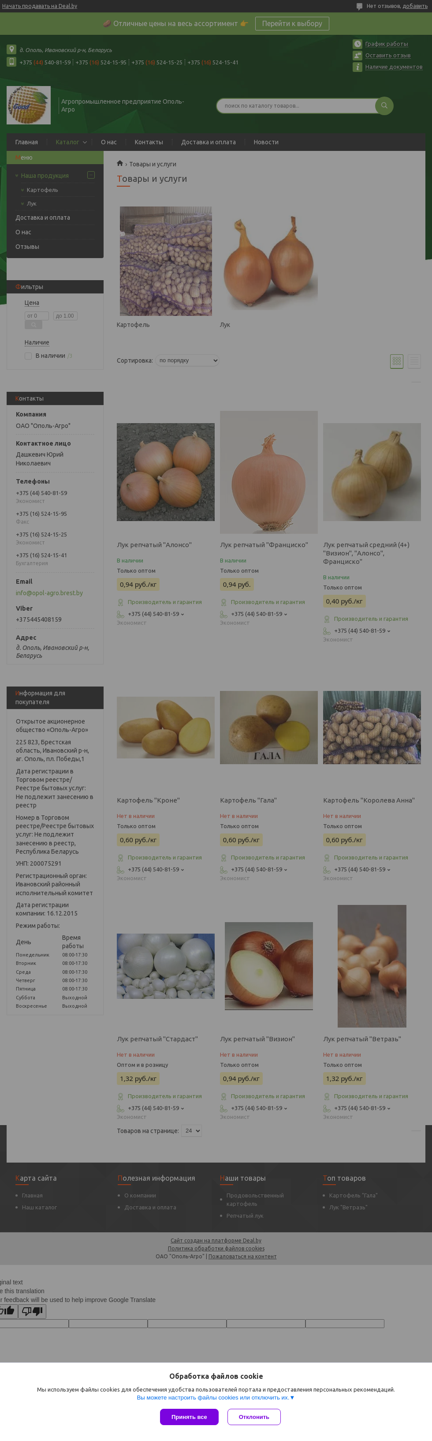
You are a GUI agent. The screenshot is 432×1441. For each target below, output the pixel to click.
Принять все (189, 1417)
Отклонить (254, 1417)
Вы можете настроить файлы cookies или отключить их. (213, 1397)
